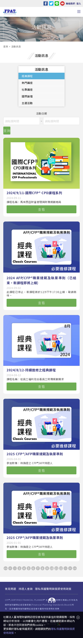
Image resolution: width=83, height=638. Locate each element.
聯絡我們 (70, 3)
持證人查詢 (26, 589)
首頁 (5, 46)
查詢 (6, 130)
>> (74, 568)
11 (56, 568)
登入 (78, 3)
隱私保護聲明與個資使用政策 (53, 589)
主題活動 (27, 103)
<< (5, 568)
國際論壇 (27, 96)
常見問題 (10, 589)
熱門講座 (27, 83)
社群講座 (27, 89)
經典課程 (27, 76)
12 (60, 568)
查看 (41, 209)
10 (51, 568)
